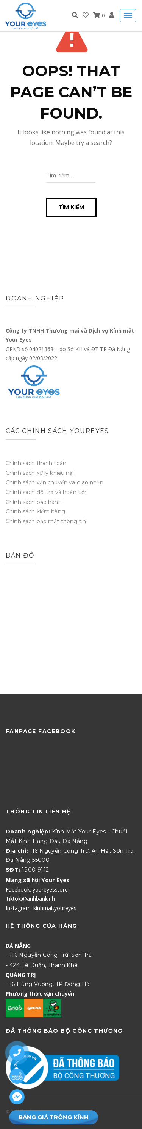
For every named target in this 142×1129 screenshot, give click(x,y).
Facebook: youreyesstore (37, 889)
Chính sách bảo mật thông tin (46, 521)
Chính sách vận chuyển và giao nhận (54, 482)
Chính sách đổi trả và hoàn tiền (47, 492)
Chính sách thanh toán (36, 463)
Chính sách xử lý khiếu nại (40, 473)
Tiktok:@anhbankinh (30, 898)
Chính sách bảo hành (34, 502)
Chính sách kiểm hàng (35, 511)
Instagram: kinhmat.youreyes (41, 908)
